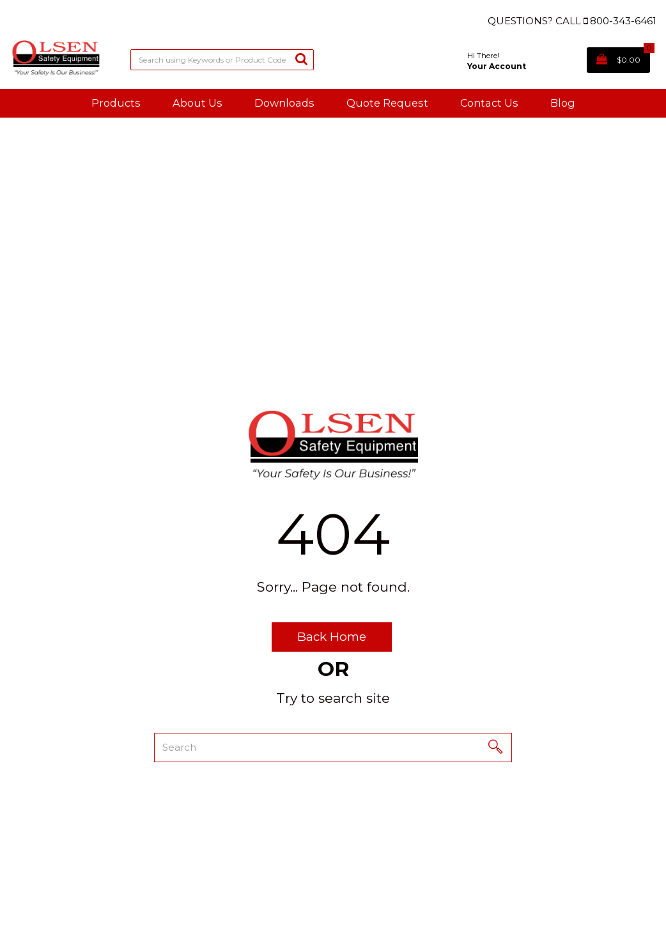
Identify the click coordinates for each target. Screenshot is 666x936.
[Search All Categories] (222, 59)
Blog (562, 102)
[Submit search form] (301, 58)
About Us (197, 102)
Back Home (331, 636)
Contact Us (489, 102)
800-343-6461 (623, 21)
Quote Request (387, 102)
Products (116, 102)
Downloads (284, 102)
